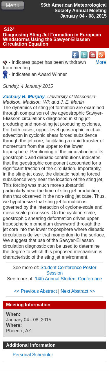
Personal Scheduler (32, 354)
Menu (12, 5)
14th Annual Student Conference (68, 278)
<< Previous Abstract (35, 291)
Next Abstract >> (78, 291)
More (101, 62)
